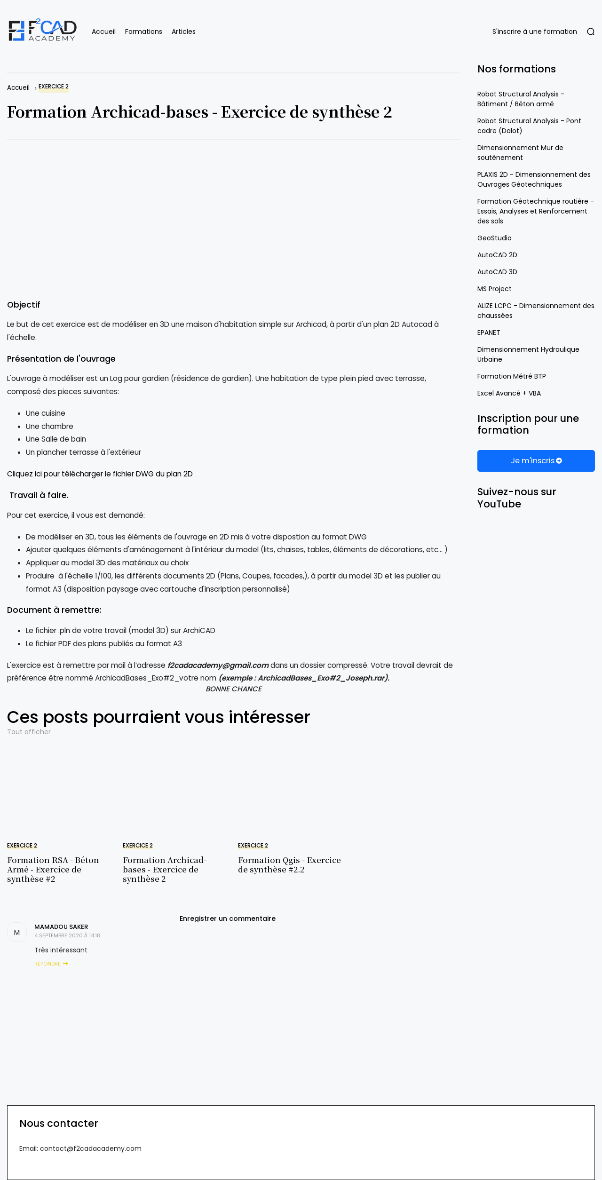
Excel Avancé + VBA (509, 393)
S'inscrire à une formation (534, 31)
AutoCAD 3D (497, 272)
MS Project (494, 288)
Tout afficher (29, 732)
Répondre (47, 963)
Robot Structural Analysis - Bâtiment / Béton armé (520, 99)
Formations (143, 31)
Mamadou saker (61, 926)
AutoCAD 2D (497, 255)
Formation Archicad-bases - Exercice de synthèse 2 (164, 869)
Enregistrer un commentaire (228, 919)
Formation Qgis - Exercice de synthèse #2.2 (289, 864)
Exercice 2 (54, 86)
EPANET (488, 332)
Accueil (104, 31)
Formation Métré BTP (511, 376)
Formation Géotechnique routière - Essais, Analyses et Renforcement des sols (535, 211)
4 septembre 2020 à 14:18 (67, 935)
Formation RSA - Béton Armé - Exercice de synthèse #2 (53, 869)
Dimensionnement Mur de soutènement (520, 152)
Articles (184, 31)
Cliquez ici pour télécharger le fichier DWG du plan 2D (100, 474)
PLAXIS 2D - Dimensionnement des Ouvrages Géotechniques (534, 179)
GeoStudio (494, 238)
